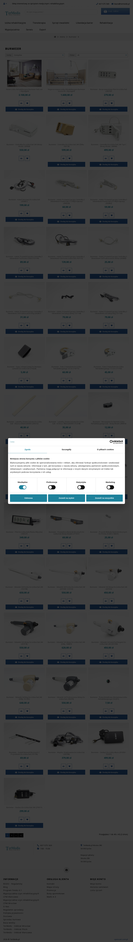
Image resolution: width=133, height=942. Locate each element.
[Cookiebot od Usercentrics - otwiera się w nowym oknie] (111, 442)
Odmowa (28, 498)
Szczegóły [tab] (66, 449)
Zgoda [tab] (28, 449)
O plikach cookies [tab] (105, 449)
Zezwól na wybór (66, 498)
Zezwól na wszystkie (104, 498)
